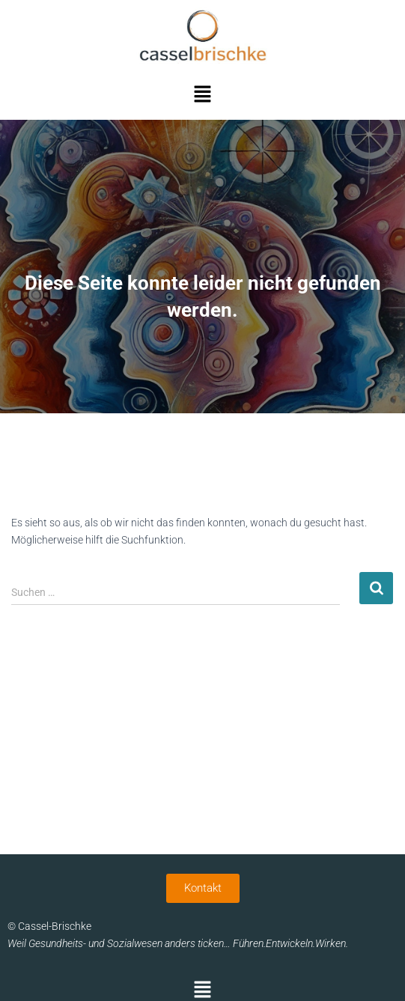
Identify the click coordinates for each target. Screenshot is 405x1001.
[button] (202, 95)
